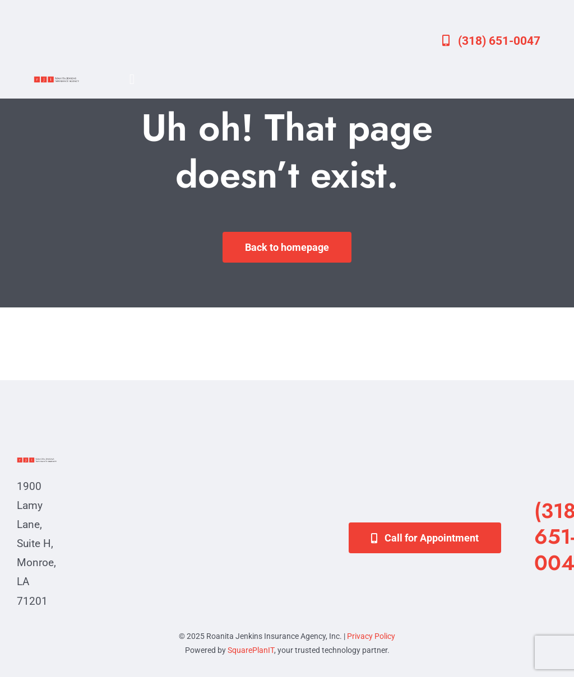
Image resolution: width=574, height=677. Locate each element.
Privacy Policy (371, 636)
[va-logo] (56, 79)
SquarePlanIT (251, 650)
